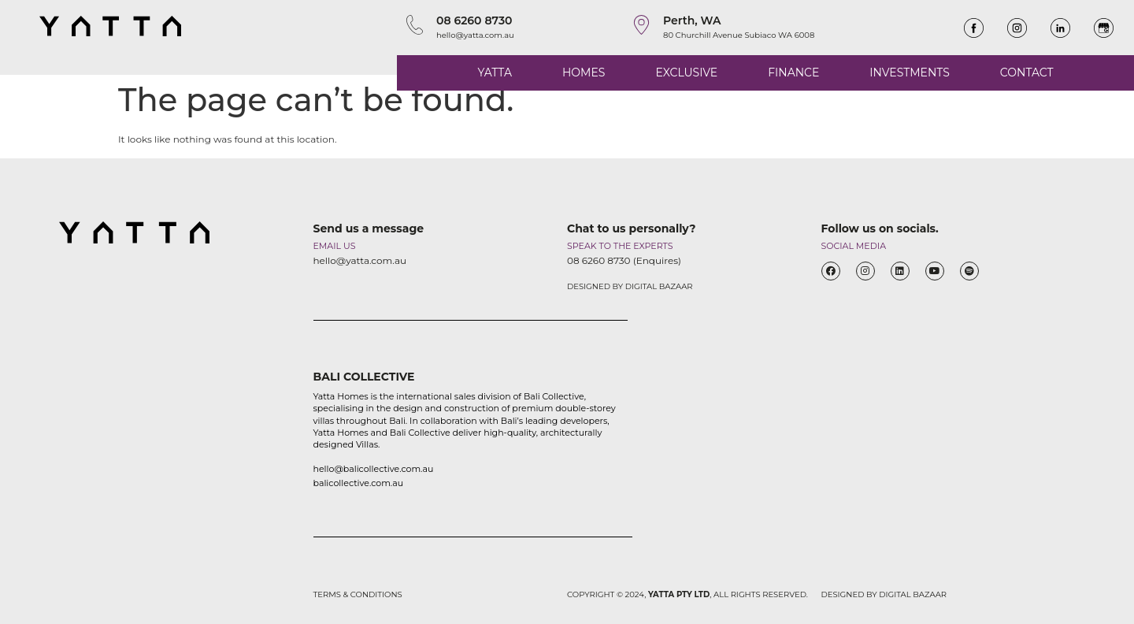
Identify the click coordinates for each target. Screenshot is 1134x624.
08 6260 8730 (474, 20)
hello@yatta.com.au (475, 35)
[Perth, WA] (641, 25)
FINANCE (793, 72)
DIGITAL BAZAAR (659, 286)
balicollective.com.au (358, 482)
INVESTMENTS (909, 72)
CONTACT (1027, 72)
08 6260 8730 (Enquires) (624, 260)
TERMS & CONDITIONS (357, 594)
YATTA (494, 72)
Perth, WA (692, 20)
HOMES (583, 72)
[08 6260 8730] (414, 25)
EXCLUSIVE (686, 72)
